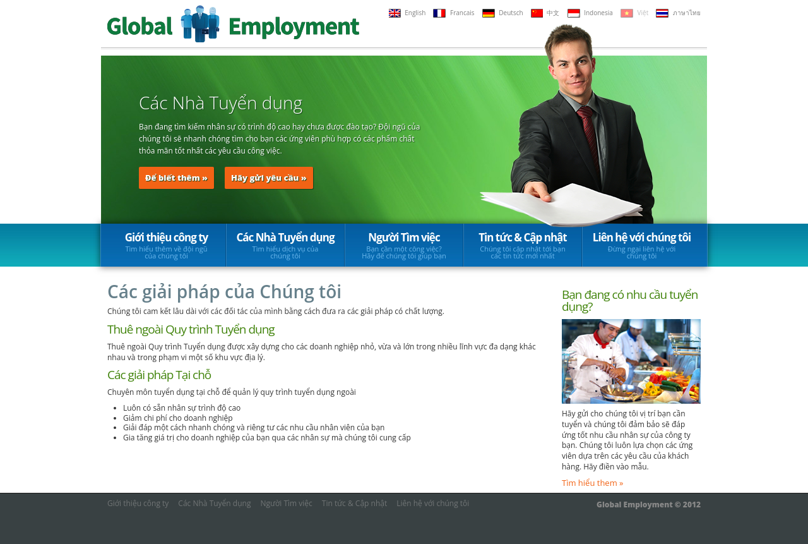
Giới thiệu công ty (166, 245)
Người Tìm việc (404, 245)
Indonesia (590, 12)
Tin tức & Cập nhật (522, 245)
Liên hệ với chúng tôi (642, 245)
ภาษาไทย (678, 12)
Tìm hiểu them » (593, 482)
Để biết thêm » (176, 177)
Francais (453, 12)
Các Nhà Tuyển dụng (286, 245)
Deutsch (502, 12)
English (407, 12)
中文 (545, 12)
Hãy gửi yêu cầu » (268, 177)
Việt (634, 12)
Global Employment (233, 23)
